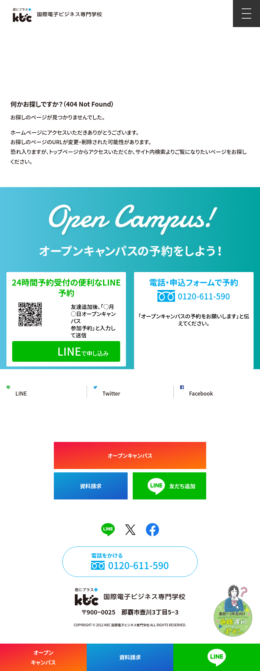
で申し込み (66, 351)
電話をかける (130, 567)
